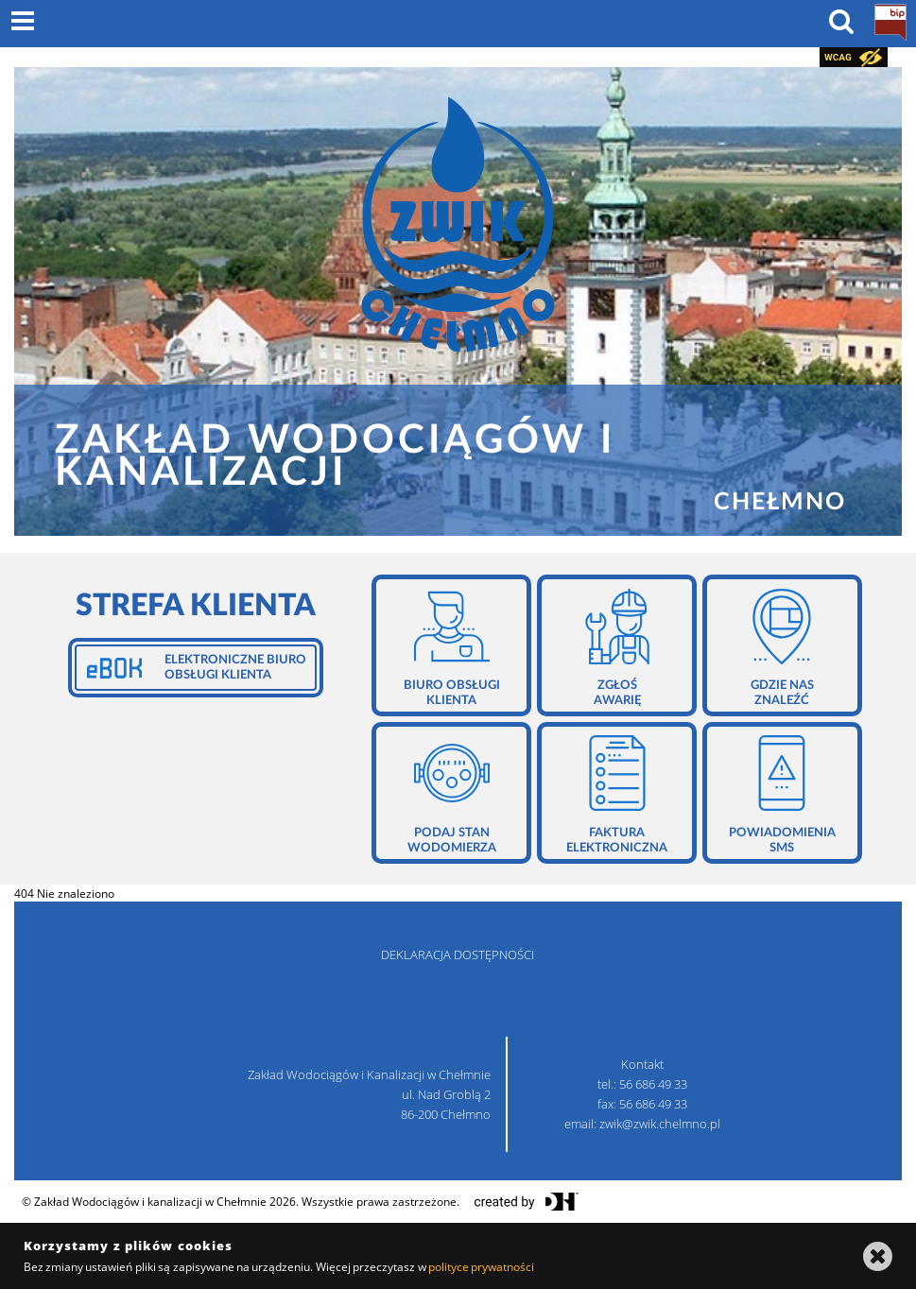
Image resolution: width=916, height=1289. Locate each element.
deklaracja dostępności (457, 954)
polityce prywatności (481, 1267)
